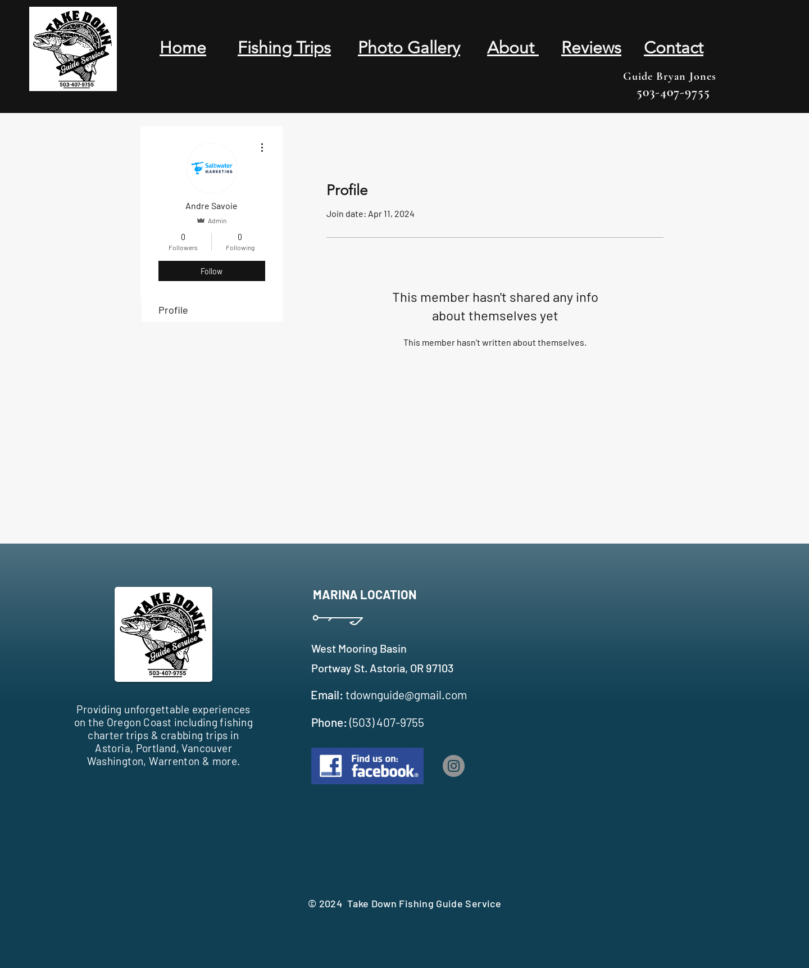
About (513, 48)
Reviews (591, 48)
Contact (673, 48)
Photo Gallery (409, 48)
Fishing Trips (284, 48)
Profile (173, 310)
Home (183, 48)
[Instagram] (454, 766)
